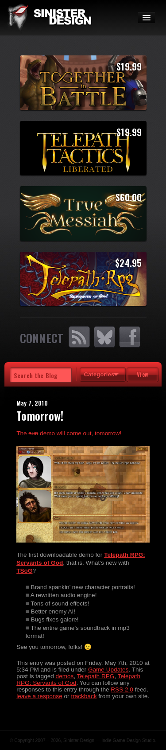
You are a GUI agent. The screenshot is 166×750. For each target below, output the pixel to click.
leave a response (39, 696)
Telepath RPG (96, 676)
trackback (84, 696)
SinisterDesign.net (48, 17)
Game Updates (108, 669)
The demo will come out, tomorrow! (68, 433)
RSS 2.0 (122, 689)
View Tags (142, 376)
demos (65, 676)
